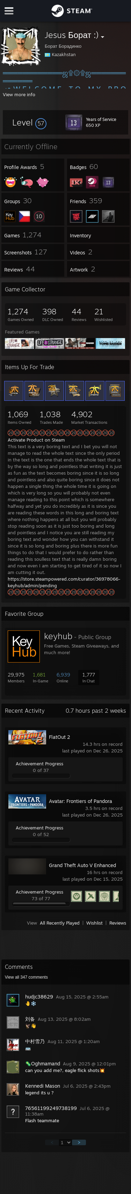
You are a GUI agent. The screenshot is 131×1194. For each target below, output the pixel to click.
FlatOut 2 (59, 737)
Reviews (117, 923)
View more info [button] (19, 94)
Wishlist (94, 923)
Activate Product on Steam (36, 440)
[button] (29, 122)
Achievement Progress (39, 763)
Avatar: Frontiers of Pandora (80, 801)
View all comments (26, 977)
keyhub (58, 636)
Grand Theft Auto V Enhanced (82, 865)
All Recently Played (60, 923)
